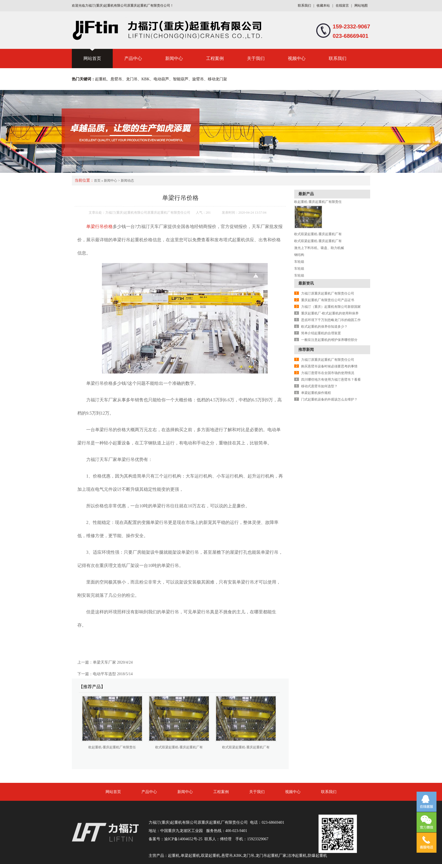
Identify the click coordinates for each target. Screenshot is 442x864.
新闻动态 (127, 180)
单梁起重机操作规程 (316, 393)
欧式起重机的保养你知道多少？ (324, 326)
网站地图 (361, 5)
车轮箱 (299, 262)
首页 (97, 180)
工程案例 (215, 58)
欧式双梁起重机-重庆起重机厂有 (179, 747)
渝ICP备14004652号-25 (183, 839)
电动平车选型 (104, 674)
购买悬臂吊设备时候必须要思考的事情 (329, 366)
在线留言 (342, 5)
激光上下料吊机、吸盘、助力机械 (319, 248)
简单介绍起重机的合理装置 (321, 333)
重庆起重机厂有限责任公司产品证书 (327, 300)
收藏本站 (323, 5)
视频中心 (297, 58)
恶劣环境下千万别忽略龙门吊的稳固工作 (331, 320)
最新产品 (306, 194)
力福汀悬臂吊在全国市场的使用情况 (327, 373)
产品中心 (133, 58)
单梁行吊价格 (99, 226)
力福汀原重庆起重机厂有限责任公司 (327, 293)
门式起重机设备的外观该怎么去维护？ (329, 399)
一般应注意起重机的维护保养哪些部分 (329, 340)
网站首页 (92, 58)
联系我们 (304, 5)
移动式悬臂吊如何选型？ (319, 386)
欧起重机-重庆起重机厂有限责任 (112, 747)
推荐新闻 (306, 350)
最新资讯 (306, 283)
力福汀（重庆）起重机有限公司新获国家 (331, 307)
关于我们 (256, 58)
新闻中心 (174, 58)
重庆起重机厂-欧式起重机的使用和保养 (330, 313)
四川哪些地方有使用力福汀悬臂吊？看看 (331, 379)
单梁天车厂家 (104, 662)
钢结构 (299, 255)
